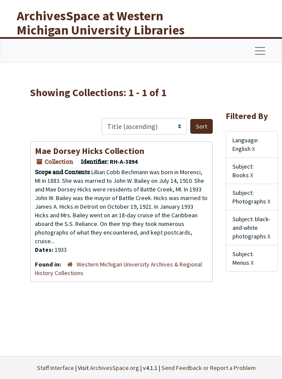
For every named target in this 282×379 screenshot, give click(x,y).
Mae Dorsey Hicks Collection (89, 150)
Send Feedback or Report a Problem (208, 368)
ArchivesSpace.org (114, 368)
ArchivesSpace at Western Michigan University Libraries (101, 22)
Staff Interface (55, 368)
